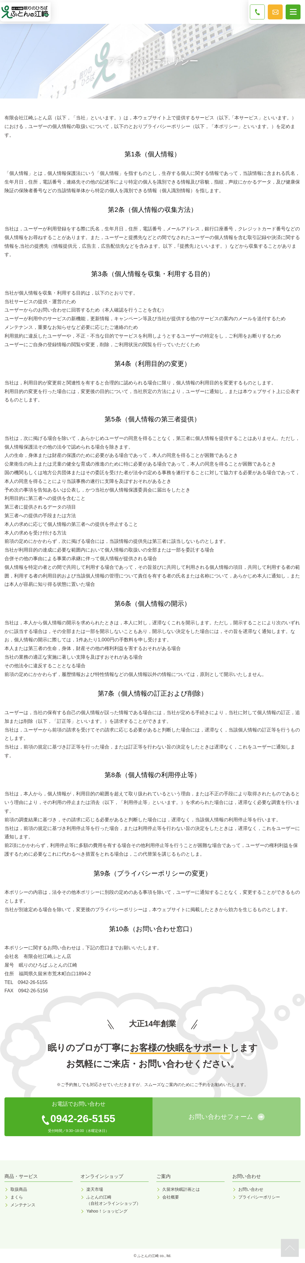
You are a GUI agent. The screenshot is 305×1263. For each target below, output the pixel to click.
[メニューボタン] (293, 11)
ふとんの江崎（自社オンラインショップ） (113, 1200)
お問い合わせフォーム (221, 1116)
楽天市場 (94, 1189)
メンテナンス (22, 1204)
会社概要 (170, 1197)
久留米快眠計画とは (181, 1189)
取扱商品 (18, 1189)
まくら (16, 1197)
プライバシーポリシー (259, 1197)
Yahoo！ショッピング (106, 1211)
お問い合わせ (250, 1189)
